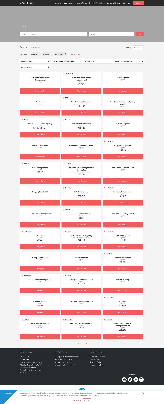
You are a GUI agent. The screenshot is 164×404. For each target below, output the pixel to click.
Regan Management (122, 145)
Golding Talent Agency (40, 257)
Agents (37, 47)
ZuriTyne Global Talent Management (40, 78)
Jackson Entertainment (81, 214)
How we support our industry (31, 362)
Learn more (84, 393)
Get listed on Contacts (63, 359)
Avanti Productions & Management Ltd (122, 324)
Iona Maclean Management (122, 214)
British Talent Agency (40, 323)
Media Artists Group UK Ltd (123, 167)
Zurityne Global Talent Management (81, 78)
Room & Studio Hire (96, 3)
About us (58, 3)
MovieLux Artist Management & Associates (81, 168)
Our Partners (25, 359)
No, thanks (77, 400)
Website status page (62, 362)
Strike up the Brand (40, 145)
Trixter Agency (123, 77)
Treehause (40, 102)
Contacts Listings (114, 3)
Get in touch (68, 3)
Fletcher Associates (122, 257)
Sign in (138, 3)
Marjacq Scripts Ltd (40, 192)
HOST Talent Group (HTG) (81, 235)
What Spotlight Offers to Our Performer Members (31, 366)
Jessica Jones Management (40, 214)
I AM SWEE (40, 235)
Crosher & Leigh (40, 301)
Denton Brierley (122, 279)
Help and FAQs (95, 362)
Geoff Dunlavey (81, 257)
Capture (122, 301)
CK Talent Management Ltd (81, 301)
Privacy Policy (95, 359)
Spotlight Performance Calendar (67, 356)
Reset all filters (74, 54)
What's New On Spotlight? (65, 365)
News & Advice (81, 3)
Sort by (129, 47)
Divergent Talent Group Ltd (81, 279)
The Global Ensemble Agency (40, 124)
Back (23, 26)
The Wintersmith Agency (81, 102)
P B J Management (40, 167)
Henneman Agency (122, 235)
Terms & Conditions (97, 356)
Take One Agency (123, 124)
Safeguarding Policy (97, 365)
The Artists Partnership (81, 124)
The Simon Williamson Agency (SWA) (122, 103)
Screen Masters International (81, 145)
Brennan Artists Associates (81, 323)
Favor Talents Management (40, 279)
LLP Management (81, 192)
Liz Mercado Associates (122, 192)
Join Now (126, 3)
